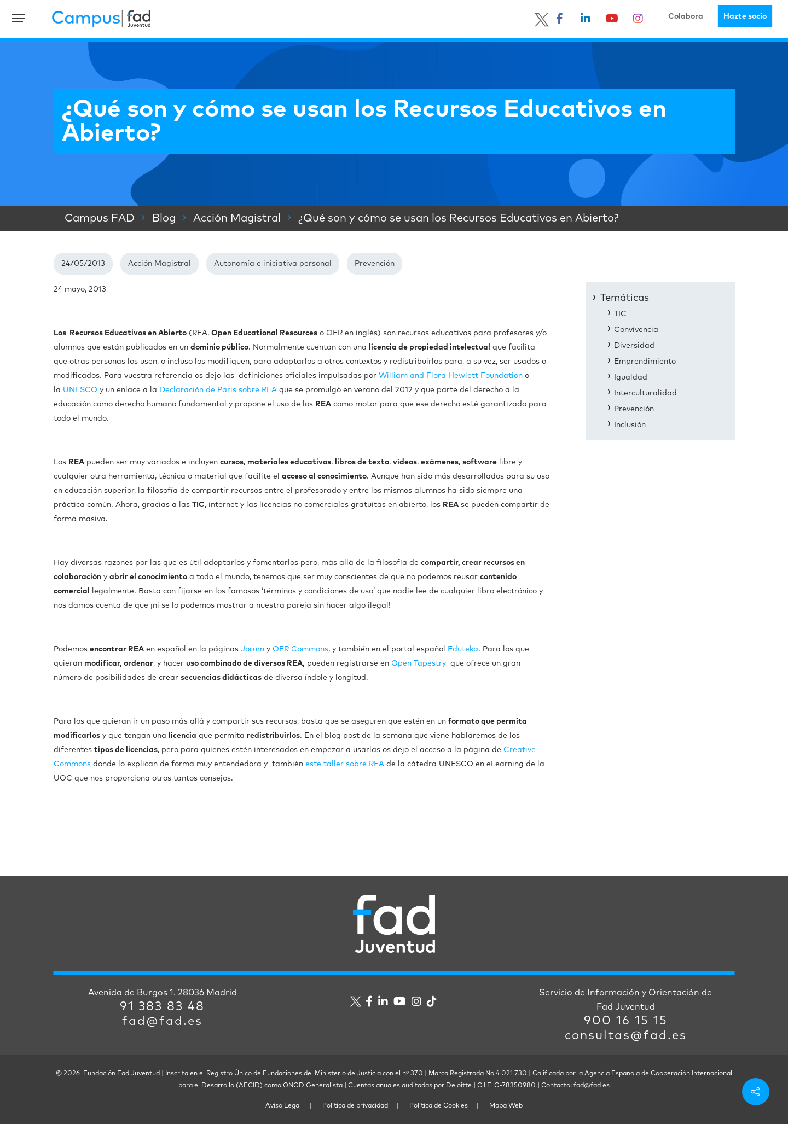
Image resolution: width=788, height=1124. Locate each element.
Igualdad (630, 377)
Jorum (252, 649)
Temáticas (624, 298)
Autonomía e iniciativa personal (273, 263)
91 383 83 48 (162, 1007)
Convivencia (636, 330)
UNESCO (80, 390)
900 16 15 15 (626, 1021)
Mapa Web (506, 1106)
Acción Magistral (159, 263)
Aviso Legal (283, 1106)
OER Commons (300, 649)
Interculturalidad (645, 393)
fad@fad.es (162, 1022)
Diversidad (634, 346)
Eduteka (463, 649)
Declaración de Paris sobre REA (218, 390)
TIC (620, 314)
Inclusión (630, 425)
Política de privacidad (355, 1106)
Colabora (685, 16)
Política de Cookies (438, 1106)
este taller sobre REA (344, 764)
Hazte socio (745, 16)
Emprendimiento (645, 361)
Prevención (375, 263)
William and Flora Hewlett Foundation (451, 376)
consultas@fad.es (626, 1036)
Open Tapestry (418, 663)
